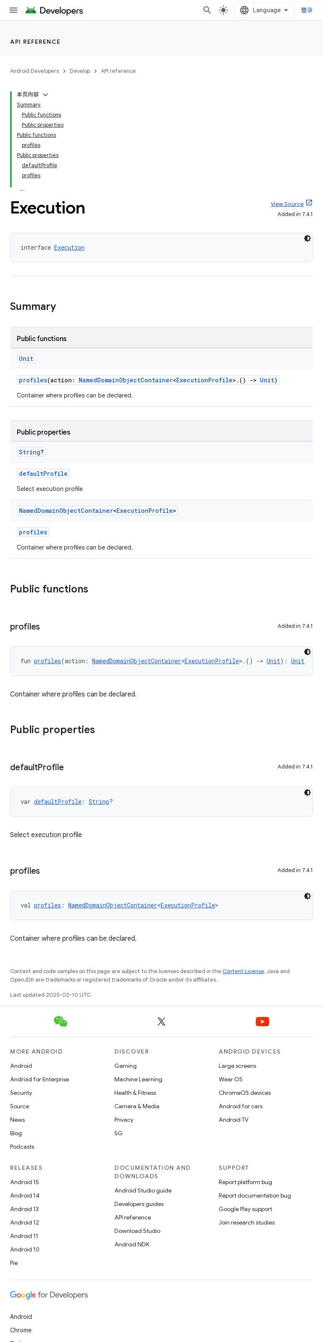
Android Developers (34, 71)
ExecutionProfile (204, 380)
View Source (287, 204)
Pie (14, 1263)
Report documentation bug (255, 1195)
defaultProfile (43, 474)
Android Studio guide (143, 1190)
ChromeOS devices (245, 1093)
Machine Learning (138, 1079)
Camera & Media (136, 1106)
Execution (69, 247)
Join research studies (247, 1222)
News (17, 1119)
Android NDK (131, 1244)
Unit (26, 359)
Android (21, 1066)
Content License (243, 971)
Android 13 (24, 1209)
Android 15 (24, 1182)
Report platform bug (245, 1182)
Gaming (125, 1066)
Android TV (234, 1119)
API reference (35, 41)
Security (21, 1093)
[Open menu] (13, 10)
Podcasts (22, 1146)
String (29, 452)
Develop (80, 71)
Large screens (237, 1066)
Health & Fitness (135, 1093)
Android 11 (24, 1236)
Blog (16, 1133)
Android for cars (240, 1106)
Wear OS (231, 1079)
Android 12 (24, 1222)
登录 (307, 10)
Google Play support (245, 1209)
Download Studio (137, 1231)
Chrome (21, 1330)
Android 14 (25, 1195)
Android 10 (25, 1249)
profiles (33, 380)
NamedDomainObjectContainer (126, 380)
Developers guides (139, 1204)
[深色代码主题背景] (307, 238)
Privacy (123, 1119)
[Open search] (207, 10)
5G (118, 1133)
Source (19, 1106)
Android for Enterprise (39, 1079)
